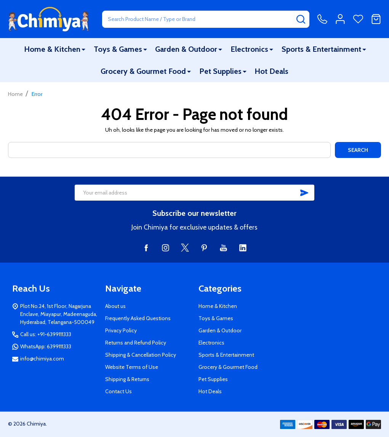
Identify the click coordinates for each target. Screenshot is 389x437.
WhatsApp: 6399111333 (45, 346)
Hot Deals (271, 71)
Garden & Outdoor (186, 49)
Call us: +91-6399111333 (45, 334)
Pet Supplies (220, 71)
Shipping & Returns (127, 379)
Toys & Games (118, 49)
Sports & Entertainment (321, 49)
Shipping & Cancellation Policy (140, 354)
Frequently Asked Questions (138, 318)
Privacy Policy (121, 330)
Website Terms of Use (131, 367)
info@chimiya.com (42, 358)
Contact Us (118, 391)
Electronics (249, 49)
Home (15, 94)
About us (115, 306)
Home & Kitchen (52, 49)
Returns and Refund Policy (135, 342)
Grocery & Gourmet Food (143, 71)
